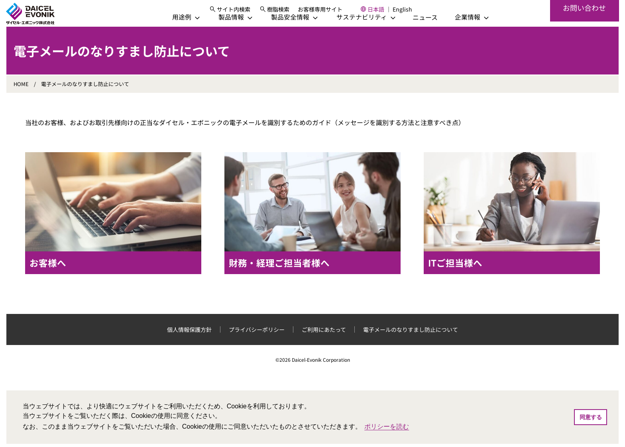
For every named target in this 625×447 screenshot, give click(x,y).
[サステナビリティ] (353, 30)
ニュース (412, 30)
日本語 (383, 12)
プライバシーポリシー (257, 342)
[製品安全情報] (281, 30)
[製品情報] (222, 30)
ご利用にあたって (324, 342)
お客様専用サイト (327, 12)
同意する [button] (591, 417)
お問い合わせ (584, 20)
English (410, 12)
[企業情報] (459, 30)
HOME (21, 97)
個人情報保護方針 (189, 342)
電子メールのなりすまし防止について (410, 342)
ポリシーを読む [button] (386, 426)
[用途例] (173, 30)
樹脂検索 (286, 12)
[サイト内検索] (237, 12)
